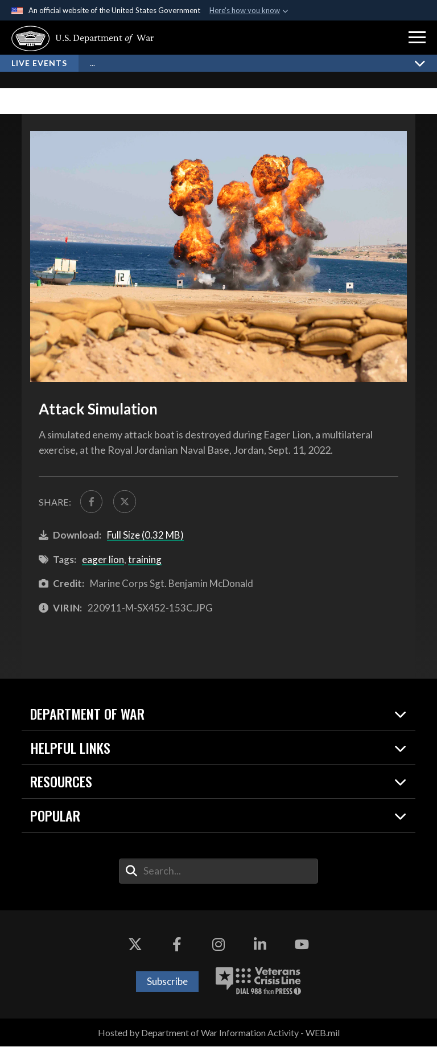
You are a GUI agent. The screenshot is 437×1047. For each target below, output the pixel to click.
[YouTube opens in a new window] (301, 945)
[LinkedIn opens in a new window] (260, 945)
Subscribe (167, 982)
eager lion (103, 560)
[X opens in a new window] (135, 945)
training (145, 560)
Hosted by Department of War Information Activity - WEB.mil (219, 1033)
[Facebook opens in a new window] (177, 945)
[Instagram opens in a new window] (218, 945)
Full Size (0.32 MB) (145, 535)
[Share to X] (125, 501)
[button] (417, 37)
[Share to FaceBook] (91, 501)
